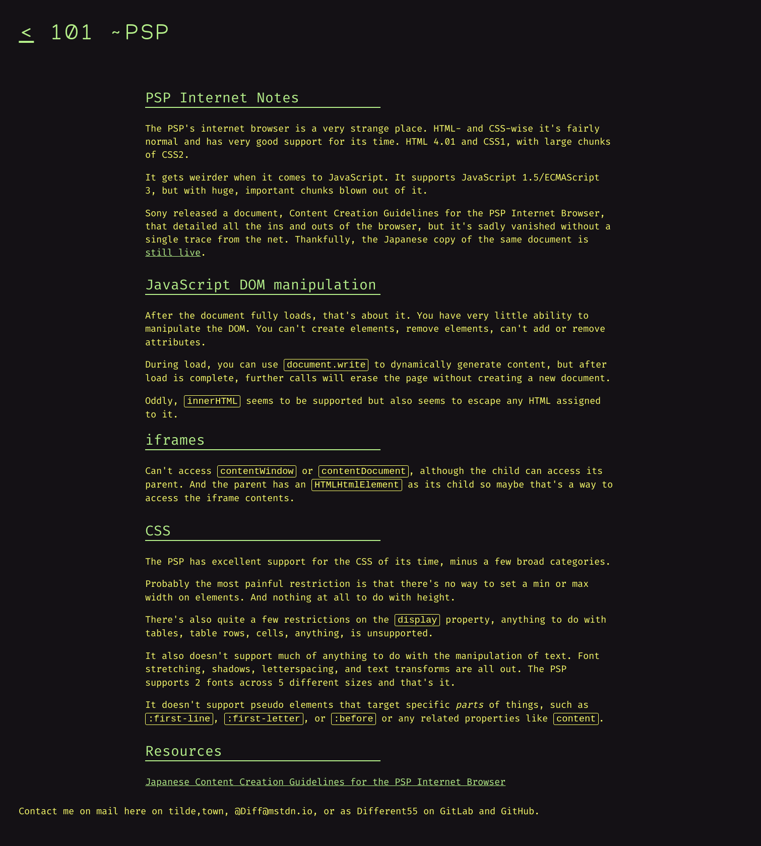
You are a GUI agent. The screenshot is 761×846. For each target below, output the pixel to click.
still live (173, 253)
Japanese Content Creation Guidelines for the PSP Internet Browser (325, 782)
